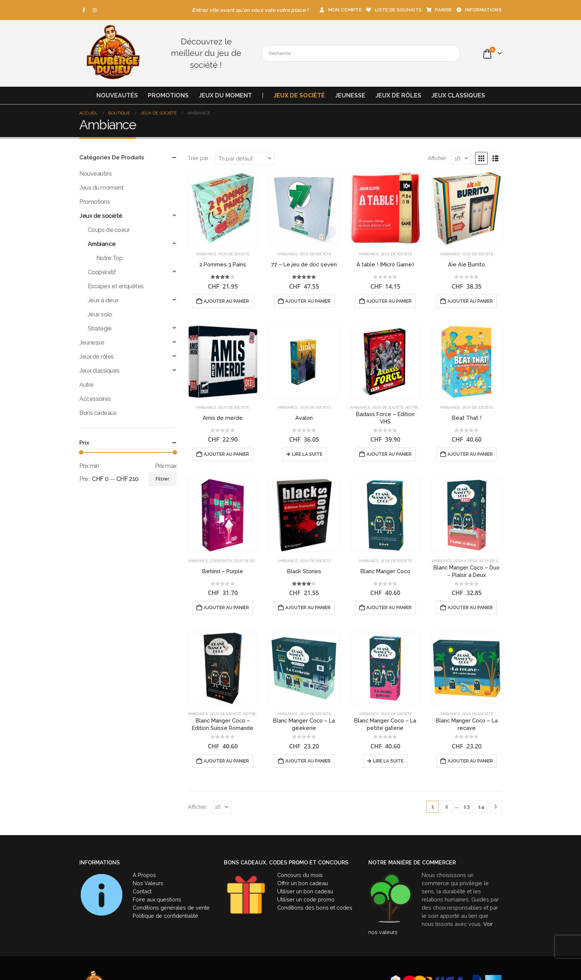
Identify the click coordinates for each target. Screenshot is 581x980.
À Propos (144, 875)
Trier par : (199, 158)
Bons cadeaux (97, 412)
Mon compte (340, 10)
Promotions (168, 95)
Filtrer (162, 479)
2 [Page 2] (446, 806)
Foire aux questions (157, 899)
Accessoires (95, 398)
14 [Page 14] (481, 806)
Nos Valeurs (148, 883)
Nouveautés (117, 95)
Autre (86, 384)
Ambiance (206, 254)
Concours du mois (300, 875)
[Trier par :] (245, 158)
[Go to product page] (223, 208)
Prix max (166, 465)
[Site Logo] (112, 53)
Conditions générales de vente (171, 907)
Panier (438, 10)
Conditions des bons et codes (314, 907)
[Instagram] (95, 10)
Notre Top (415, 407)
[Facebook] (84, 10)
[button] (481, 158)
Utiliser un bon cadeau (305, 891)
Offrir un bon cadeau (302, 883)
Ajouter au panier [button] (226, 301)
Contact (142, 891)
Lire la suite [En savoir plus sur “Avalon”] (307, 454)
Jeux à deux (466, 561)
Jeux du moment (225, 95)
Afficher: (437, 158)
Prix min (89, 465)
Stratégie (100, 328)
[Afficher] (461, 158)
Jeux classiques (458, 95)
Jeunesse (350, 95)
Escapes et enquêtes (116, 286)
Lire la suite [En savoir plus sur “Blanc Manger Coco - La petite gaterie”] (388, 761)
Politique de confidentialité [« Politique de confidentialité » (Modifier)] (165, 916)
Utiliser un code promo (306, 899)
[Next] (495, 807)
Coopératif (221, 561)
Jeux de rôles (398, 95)
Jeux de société (299, 95)
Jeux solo (100, 314)
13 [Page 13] (467, 806)
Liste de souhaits (393, 10)
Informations (478, 10)
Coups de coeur (108, 229)
